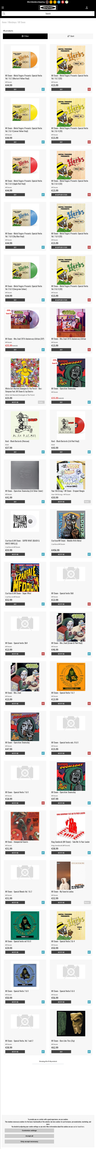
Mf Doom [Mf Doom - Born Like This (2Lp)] (54, 1044)
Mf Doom (21, 22)
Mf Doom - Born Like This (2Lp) (62, 1040)
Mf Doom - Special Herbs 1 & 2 (62, 692)
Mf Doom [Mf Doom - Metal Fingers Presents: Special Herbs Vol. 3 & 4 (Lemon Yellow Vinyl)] (8, 135)
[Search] (48, 13)
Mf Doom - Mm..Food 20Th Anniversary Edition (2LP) (24, 338)
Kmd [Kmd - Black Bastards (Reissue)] (7, 445)
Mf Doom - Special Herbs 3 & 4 (63, 941)
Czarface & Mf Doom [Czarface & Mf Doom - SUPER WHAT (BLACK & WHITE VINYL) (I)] (12, 547)
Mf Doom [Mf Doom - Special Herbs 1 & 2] (54, 696)
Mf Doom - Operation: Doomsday (63, 388)
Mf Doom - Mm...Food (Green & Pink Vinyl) (66, 643)
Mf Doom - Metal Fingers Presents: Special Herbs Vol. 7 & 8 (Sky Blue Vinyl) (23, 235)
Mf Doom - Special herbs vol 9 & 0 (18, 941)
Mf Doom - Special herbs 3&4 (16, 643)
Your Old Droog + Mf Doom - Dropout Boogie (67, 490)
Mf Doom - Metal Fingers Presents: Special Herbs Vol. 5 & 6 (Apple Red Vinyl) (23, 182)
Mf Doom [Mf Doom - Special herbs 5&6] (54, 597)
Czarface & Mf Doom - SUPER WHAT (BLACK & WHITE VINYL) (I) (22, 542)
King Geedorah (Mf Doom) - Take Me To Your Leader (70, 841)
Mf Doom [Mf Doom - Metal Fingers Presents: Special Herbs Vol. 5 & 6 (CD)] (54, 187)
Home (4, 22)
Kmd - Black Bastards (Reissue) (17, 441)
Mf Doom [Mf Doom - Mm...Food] (8, 696)
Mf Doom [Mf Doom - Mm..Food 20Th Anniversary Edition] (54, 342)
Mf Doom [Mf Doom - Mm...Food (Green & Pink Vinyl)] (54, 646)
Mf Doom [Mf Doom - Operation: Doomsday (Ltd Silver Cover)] (8, 494)
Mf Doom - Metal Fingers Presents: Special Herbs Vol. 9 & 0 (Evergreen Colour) (23, 288)
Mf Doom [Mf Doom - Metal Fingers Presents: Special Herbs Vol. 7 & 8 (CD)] (54, 240)
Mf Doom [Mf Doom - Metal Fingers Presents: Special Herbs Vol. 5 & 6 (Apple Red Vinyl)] (8, 187)
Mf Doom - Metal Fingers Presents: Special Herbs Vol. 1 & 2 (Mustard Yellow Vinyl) (23, 77)
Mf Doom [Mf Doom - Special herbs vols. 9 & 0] (54, 746)
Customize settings (29, 1130)
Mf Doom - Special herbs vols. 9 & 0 (64, 742)
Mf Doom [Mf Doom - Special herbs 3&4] (8, 646)
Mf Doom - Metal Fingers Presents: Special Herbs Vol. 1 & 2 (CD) (69, 77)
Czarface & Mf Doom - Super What (18, 593)
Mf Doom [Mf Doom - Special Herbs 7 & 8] (8, 796)
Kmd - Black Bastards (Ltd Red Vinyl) (65, 441)
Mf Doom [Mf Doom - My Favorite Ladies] (54, 895)
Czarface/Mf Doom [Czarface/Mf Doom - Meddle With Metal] (58, 544)
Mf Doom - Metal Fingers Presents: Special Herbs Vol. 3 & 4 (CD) (69, 130)
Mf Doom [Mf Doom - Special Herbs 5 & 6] (54, 995)
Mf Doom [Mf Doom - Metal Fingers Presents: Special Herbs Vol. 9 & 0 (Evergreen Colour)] (8, 292)
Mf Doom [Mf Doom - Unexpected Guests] (8, 845)
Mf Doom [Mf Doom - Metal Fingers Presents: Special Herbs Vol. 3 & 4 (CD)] (54, 135)
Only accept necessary (29, 1141)
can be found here (78, 1126)
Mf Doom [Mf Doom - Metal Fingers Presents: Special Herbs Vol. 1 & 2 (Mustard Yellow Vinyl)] (8, 82)
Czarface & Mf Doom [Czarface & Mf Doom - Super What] (12, 597)
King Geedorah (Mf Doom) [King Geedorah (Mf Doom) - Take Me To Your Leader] (60, 845)
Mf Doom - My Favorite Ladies (62, 891)
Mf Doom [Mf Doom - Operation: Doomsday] (54, 392)
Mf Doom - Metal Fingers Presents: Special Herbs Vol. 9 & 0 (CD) (69, 288)
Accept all (29, 1136)
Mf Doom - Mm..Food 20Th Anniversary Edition (68, 338)
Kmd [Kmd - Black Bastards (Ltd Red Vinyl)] (53, 445)
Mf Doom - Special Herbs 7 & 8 (16, 792)
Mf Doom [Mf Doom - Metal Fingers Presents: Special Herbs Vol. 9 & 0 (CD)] (54, 292)
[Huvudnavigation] (3, 7)
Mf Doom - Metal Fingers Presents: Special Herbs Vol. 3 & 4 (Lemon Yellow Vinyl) (23, 130)
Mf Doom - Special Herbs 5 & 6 (63, 991)
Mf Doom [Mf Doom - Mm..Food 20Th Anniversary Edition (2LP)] (8, 342)
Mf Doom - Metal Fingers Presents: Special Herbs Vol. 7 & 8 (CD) (69, 235)
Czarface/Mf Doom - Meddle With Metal (66, 540)
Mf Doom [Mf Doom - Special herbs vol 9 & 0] (8, 945)
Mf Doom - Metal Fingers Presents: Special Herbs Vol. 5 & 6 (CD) (69, 182)
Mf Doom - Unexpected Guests (16, 841)
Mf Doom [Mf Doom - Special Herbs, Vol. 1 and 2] (8, 1044)
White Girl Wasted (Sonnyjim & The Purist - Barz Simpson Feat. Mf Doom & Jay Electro (23, 390)
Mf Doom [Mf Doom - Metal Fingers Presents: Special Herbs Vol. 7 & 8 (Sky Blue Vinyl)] (8, 240)
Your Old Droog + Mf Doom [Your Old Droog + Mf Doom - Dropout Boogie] (60, 494)
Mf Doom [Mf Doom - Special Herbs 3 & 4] (54, 945)
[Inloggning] (87, 7)
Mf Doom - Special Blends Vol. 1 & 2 (18, 891)
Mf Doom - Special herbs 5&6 (62, 593)
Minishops (12, 22)
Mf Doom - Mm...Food (13, 692)
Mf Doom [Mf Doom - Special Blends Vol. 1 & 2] (8, 895)
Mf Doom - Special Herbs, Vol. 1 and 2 (19, 1040)
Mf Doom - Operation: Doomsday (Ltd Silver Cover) (24, 490)
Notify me (15, 402)
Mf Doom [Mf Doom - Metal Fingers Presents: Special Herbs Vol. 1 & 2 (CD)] (54, 82)
